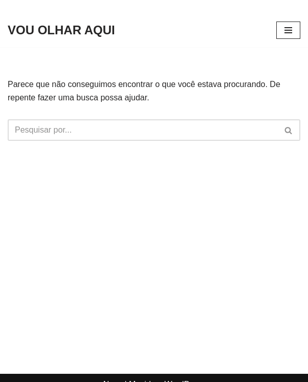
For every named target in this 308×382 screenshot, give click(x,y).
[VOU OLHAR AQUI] (61, 30)
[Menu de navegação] (288, 30)
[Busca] (142, 130)
